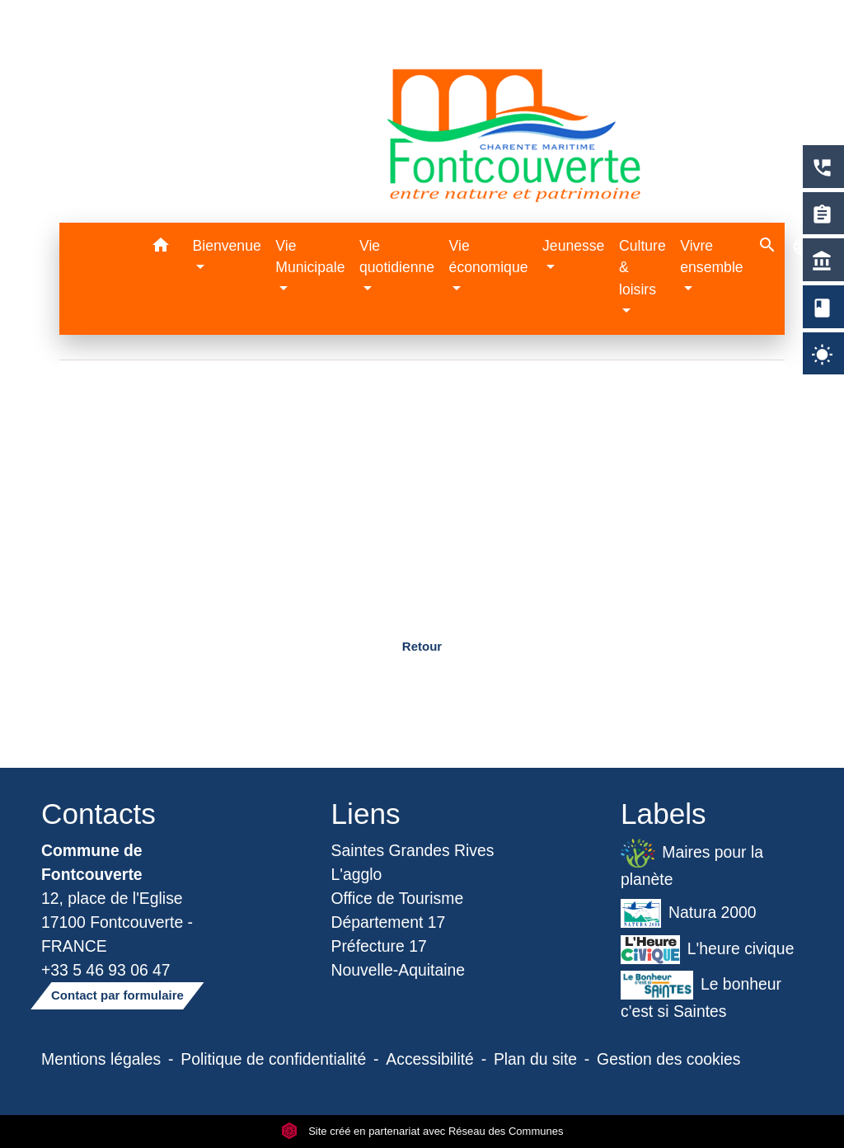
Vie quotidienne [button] (396, 256)
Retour (422, 646)
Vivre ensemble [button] (711, 256)
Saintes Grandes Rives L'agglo (413, 862)
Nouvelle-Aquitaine (398, 970)
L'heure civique (707, 949)
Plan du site (535, 1059)
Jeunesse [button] (573, 246)
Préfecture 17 (379, 946)
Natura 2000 (689, 913)
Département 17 (388, 922)
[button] (161, 248)
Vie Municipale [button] (310, 256)
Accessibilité (430, 1059)
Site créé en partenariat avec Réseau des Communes (422, 1131)
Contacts (98, 813)
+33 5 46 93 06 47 (106, 970)
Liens (366, 813)
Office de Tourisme (397, 898)
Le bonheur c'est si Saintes (701, 995)
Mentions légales (101, 1059)
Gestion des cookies (668, 1059)
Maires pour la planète (692, 863)
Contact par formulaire (117, 995)
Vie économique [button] (488, 256)
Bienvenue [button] (227, 246)
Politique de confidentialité (273, 1059)
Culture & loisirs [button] (642, 268)
